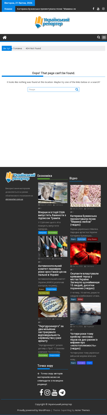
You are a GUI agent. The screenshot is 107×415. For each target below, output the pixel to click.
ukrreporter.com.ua (14, 199)
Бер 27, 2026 (45, 205)
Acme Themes (82, 410)
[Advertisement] (53, 139)
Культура (81, 239)
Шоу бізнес (92, 239)
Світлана (58, 205)
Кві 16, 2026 (76, 266)
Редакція (57, 319)
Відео (73, 239)
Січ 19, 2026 (44, 319)
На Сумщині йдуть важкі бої (41, 8)
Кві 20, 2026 (76, 208)
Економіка (53, 232)
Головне (81, 363)
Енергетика (51, 289)
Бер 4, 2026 (44, 258)
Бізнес (41, 289)
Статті (89, 363)
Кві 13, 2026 (76, 326)
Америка (42, 232)
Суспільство (44, 293)
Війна (80, 299)
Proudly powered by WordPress (33, 410)
